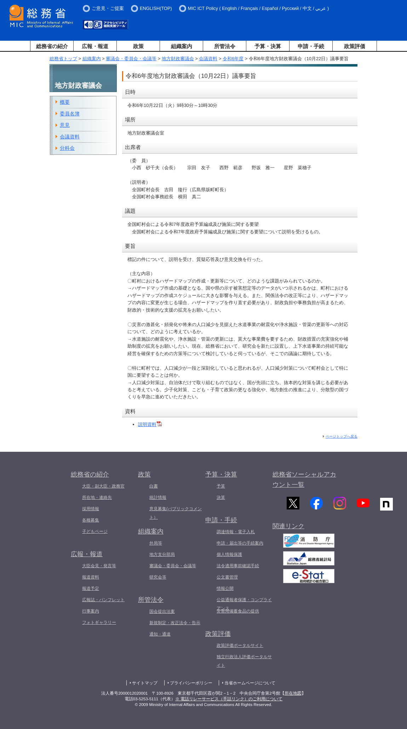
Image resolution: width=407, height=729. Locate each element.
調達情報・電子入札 (236, 531)
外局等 (155, 543)
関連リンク (288, 529)
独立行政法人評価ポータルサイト (244, 661)
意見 (65, 125)
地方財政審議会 (178, 58)
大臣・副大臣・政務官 (103, 486)
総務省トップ (63, 58)
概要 (65, 102)
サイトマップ (144, 683)
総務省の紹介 (52, 46)
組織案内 (181, 46)
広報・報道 (95, 46)
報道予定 (90, 588)
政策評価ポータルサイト (240, 645)
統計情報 (157, 497)
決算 (221, 497)
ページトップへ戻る (341, 436)
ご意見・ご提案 (108, 8)
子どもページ (95, 531)
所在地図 (293, 693)
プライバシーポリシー (191, 683)
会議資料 (208, 58)
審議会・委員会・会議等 (131, 58)
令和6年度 (233, 58)
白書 (153, 486)
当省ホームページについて (249, 683)
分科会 (67, 148)
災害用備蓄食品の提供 (238, 611)
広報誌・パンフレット (103, 599)
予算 (221, 486)
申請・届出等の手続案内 (240, 543)
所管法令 (224, 46)
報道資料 (90, 577)
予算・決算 (267, 46)
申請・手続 (311, 46)
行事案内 (90, 611)
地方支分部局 (162, 554)
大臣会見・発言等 (99, 565)
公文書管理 (227, 577)
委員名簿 (70, 113)
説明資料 (150, 424)
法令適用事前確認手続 (238, 565)
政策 (138, 46)
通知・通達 (160, 634)
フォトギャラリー (99, 622)
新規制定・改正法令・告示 (174, 622)
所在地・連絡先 (97, 497)
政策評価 (354, 46)
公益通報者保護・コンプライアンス (244, 604)
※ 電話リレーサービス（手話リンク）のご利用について (228, 699)
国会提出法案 (162, 611)
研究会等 (157, 577)
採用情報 (90, 508)
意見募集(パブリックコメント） (175, 513)
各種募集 (90, 520)
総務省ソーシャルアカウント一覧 (304, 479)
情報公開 (225, 588)
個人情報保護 (229, 554)
